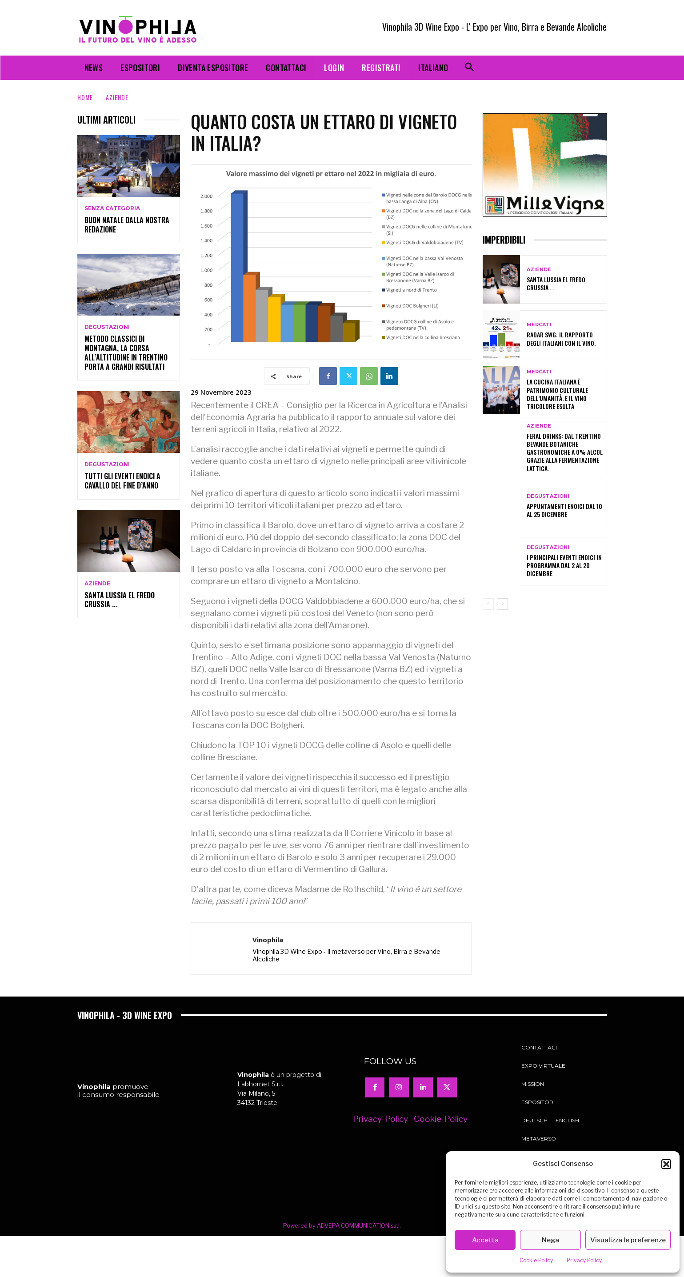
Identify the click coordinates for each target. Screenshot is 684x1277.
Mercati (539, 324)
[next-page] (502, 604)
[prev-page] (488, 604)
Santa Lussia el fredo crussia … (119, 600)
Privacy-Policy (380, 1119)
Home (85, 97)
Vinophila (267, 939)
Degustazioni (107, 327)
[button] (666, 1164)
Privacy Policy (584, 1260)
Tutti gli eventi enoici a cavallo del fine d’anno (122, 481)
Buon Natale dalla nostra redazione (126, 225)
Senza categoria (112, 208)
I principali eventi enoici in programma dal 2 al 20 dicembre (564, 565)
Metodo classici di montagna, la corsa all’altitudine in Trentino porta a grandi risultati (126, 352)
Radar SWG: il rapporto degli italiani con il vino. (561, 338)
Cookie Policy (536, 1260)
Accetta (485, 1240)
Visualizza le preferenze (628, 1240)
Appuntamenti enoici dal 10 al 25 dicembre (564, 510)
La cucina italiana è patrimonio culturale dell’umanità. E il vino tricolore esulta (557, 394)
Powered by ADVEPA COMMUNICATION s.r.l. (342, 1225)
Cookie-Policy (441, 1119)
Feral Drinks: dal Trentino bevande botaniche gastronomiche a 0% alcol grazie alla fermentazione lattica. (565, 452)
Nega (550, 1240)
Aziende (117, 97)
